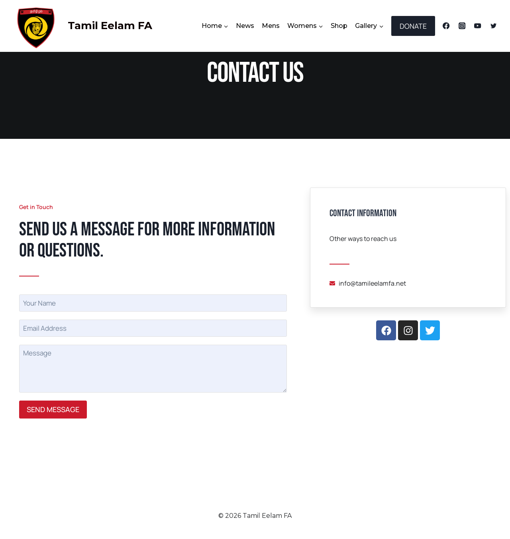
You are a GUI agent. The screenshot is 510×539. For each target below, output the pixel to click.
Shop (339, 26)
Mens (271, 26)
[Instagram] (462, 26)
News (245, 26)
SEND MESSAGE (53, 409)
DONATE (413, 26)
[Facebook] (446, 26)
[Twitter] (493, 26)
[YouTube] (478, 26)
